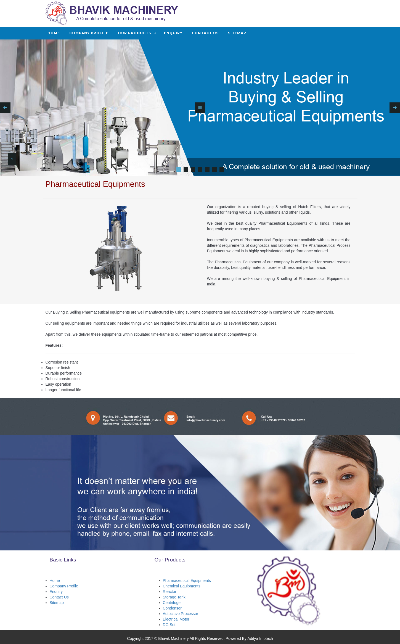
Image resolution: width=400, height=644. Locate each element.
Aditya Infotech (260, 638)
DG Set (169, 624)
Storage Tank (174, 597)
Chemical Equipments (181, 586)
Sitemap (237, 33)
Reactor (169, 591)
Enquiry (173, 33)
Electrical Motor (176, 619)
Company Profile (88, 33)
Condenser (172, 608)
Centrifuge (172, 602)
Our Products (134, 33)
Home (53, 33)
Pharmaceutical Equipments (187, 580)
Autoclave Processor (180, 613)
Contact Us (205, 33)
